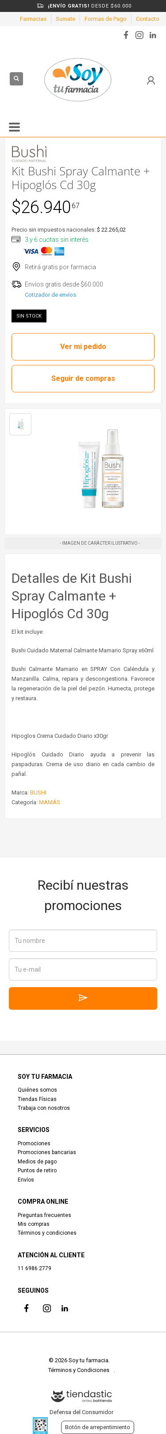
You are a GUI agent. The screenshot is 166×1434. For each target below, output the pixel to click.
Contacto (147, 19)
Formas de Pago (106, 19)
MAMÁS (49, 802)
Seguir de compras (83, 378)
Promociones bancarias (47, 1152)
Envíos (26, 1180)
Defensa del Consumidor (81, 1412)
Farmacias (33, 19)
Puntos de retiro (37, 1170)
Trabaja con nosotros (44, 1108)
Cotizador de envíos (50, 294)
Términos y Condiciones (78, 1370)
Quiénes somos (37, 1090)
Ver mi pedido (83, 346)
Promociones (34, 1143)
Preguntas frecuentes (44, 1215)
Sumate (65, 19)
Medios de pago (37, 1162)
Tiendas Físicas (37, 1099)
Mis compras (34, 1224)
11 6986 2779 (34, 1268)
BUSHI (38, 792)
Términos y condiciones (47, 1233)
